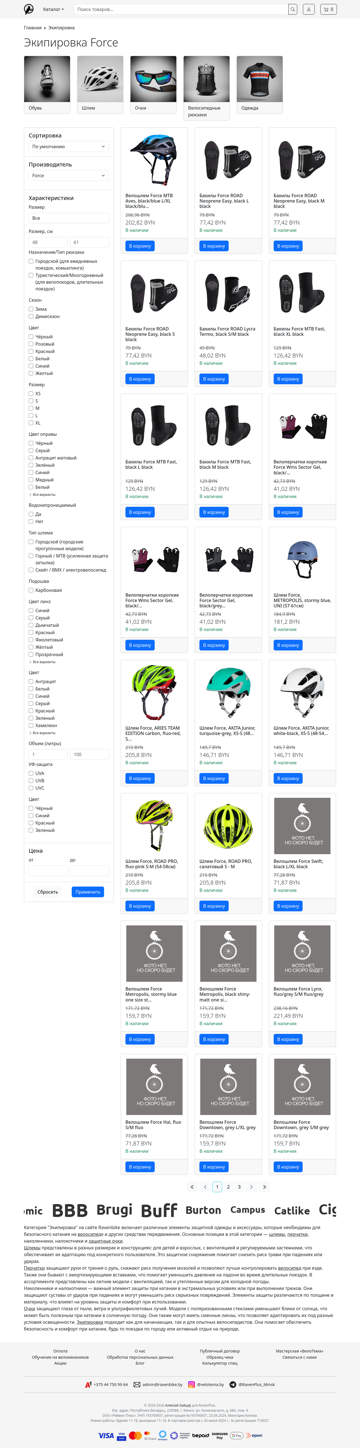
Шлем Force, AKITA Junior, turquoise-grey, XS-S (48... (227, 730)
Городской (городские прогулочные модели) (59, 545)
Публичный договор (220, 1351)
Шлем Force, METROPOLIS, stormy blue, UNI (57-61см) (302, 600)
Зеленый (45, 718)
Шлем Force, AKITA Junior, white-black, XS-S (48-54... (301, 730)
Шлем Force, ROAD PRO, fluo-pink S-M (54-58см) (151, 864)
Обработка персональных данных (140, 1357)
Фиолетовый (49, 640)
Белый (42, 359)
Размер (37, 207)
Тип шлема (41, 533)
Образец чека (219, 1357)
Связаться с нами (299, 1357)
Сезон (35, 300)
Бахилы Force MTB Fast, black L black (151, 464)
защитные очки (106, 1241)
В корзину (140, 246)
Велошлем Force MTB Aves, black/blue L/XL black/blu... (149, 201)
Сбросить (47, 892)
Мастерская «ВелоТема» (299, 1351)
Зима (41, 309)
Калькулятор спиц (219, 1363)
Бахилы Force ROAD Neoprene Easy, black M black (299, 201)
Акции (60, 1363)
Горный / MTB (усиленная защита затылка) (71, 559)
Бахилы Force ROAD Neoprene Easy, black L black (224, 201)
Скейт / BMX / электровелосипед (70, 570)
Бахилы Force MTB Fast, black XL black (299, 331)
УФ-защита (41, 764)
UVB (39, 781)
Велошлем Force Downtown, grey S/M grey (301, 1125)
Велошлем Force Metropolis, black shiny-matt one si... (224, 994)
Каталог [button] (51, 9)
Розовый (44, 344)
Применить (87, 892)
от (31, 860)
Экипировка (61, 28)
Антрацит (45, 681)
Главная (33, 28)
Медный (44, 480)
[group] (46, 1210)
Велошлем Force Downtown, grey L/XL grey (227, 1125)
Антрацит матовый (55, 458)
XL (37, 423)
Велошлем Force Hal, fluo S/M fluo (153, 1125)
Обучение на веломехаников (60, 1357)
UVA (39, 773)
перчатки (297, 1234)
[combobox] (181, 9)
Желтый (44, 373)
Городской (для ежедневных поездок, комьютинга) (66, 264)
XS (37, 393)
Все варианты (42, 494)
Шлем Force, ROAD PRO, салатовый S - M (225, 864)
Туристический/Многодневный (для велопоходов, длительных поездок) (69, 282)
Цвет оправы (43, 434)
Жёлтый (44, 647)
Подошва (39, 581)
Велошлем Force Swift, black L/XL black (298, 864)
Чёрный (44, 337)
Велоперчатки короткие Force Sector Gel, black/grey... (226, 600)
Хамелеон (46, 725)
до (72, 860)
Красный (45, 351)
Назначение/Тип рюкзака (56, 252)
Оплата (60, 1351)
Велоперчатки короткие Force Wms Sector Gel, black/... (300, 467)
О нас (140, 1351)
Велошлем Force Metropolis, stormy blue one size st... (151, 994)
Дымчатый (47, 625)
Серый (42, 450)
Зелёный (45, 465)
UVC (39, 788)
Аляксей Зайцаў (178, 1405)
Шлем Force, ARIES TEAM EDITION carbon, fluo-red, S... (153, 733)
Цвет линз (40, 601)
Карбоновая (48, 590)
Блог (140, 1363)
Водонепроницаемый (52, 505)
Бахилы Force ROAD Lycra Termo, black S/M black (227, 331)
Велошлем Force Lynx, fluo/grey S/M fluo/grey (298, 991)
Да (38, 514)
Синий (42, 366)
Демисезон (47, 316)
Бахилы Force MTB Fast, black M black (225, 464)
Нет (39, 521)
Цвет (34, 328)
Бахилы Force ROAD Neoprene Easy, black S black (150, 334)
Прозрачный (49, 654)
